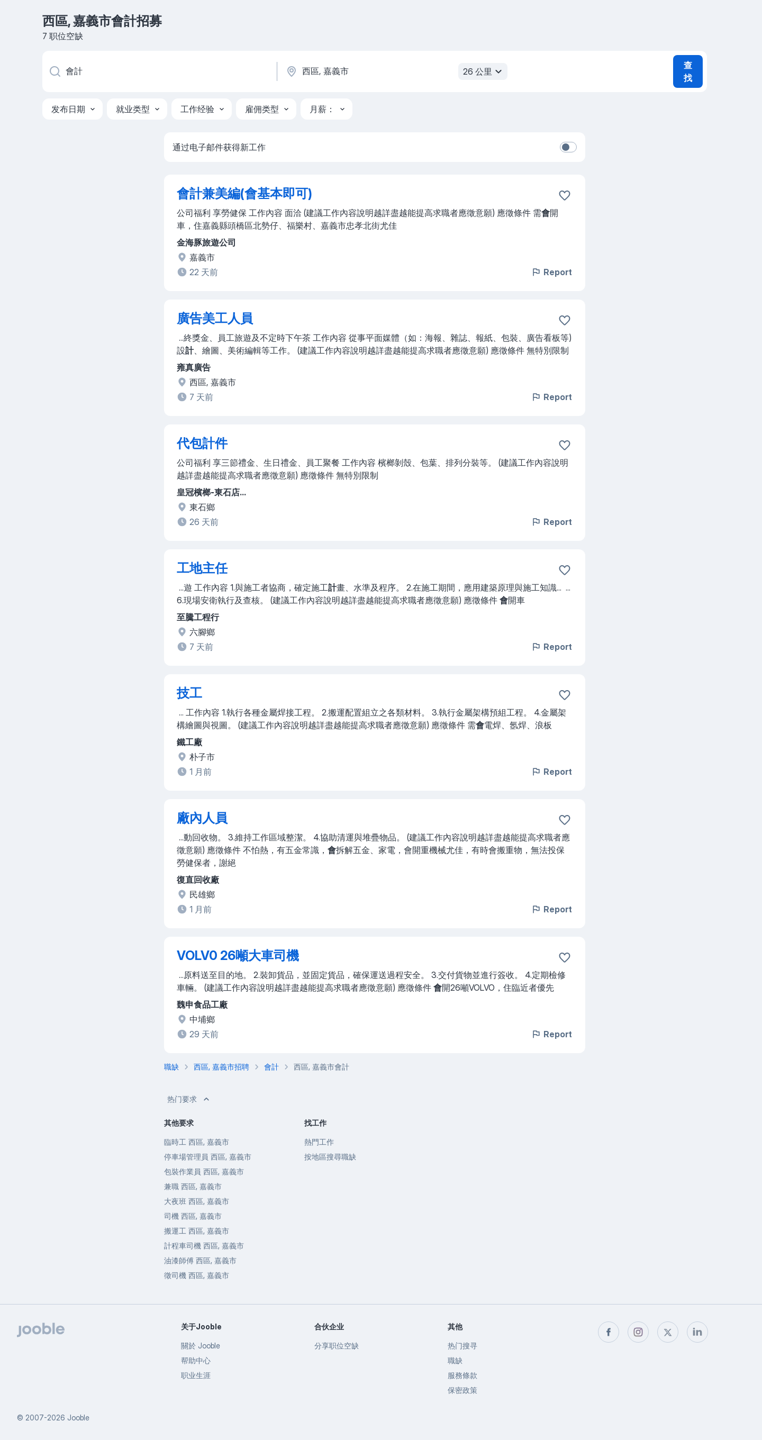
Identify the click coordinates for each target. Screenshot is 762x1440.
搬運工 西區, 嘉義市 (196, 1230)
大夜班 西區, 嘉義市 (196, 1201)
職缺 (455, 1360)
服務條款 (462, 1375)
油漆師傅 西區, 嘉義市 (200, 1260)
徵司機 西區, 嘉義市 (196, 1275)
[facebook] (608, 1332)
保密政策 (462, 1389)
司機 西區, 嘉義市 (193, 1215)
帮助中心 (196, 1360)
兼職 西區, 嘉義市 (193, 1186)
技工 (189, 693)
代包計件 (202, 443)
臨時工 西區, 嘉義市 (196, 1141)
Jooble (78, 1417)
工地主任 (202, 568)
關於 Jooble (200, 1345)
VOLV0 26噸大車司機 (238, 955)
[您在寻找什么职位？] (158, 71)
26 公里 (484, 71)
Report (551, 272)
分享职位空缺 (336, 1345)
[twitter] (667, 1332)
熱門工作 (319, 1141)
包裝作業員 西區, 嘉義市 (204, 1171)
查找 (688, 71)
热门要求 (189, 1099)
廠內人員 (202, 818)
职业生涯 (196, 1375)
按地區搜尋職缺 (330, 1156)
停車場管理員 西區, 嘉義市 (207, 1156)
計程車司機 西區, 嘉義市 (204, 1245)
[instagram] (638, 1332)
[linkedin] (697, 1332)
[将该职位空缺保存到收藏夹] (565, 195)
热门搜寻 (462, 1345)
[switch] (568, 147)
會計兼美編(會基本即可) (244, 193)
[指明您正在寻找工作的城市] (395, 71)
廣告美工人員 (215, 318)
